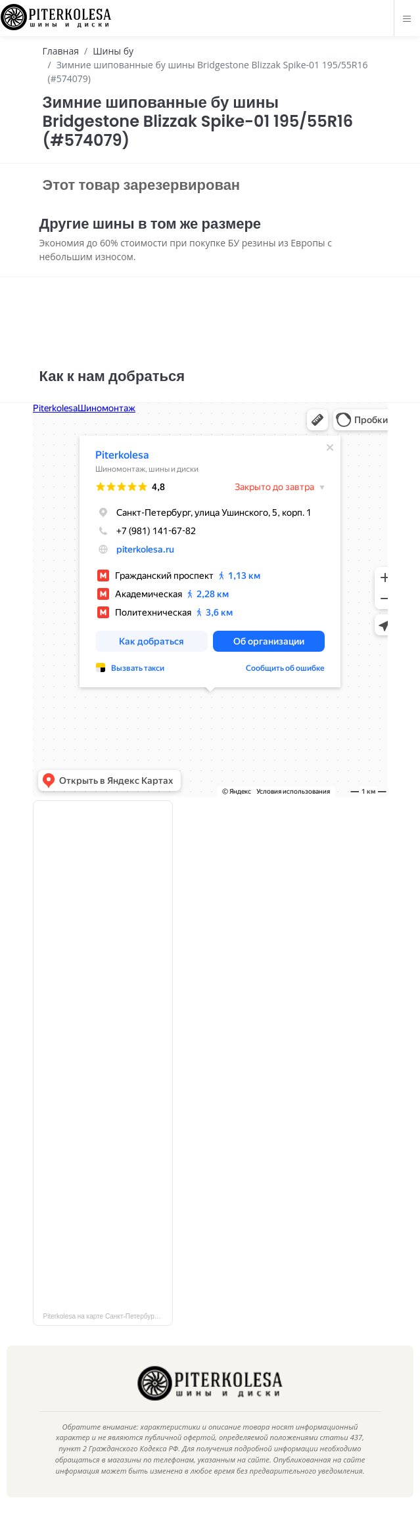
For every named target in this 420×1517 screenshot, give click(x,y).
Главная (61, 51)
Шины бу (113, 51)
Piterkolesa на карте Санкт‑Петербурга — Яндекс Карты (108, 1316)
